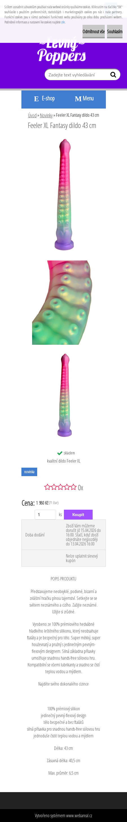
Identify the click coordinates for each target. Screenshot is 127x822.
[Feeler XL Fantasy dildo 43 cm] (63, 141)
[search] (114, 75)
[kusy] (45, 515)
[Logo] (63, 50)
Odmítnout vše (94, 31)
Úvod (32, 115)
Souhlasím (114, 31)
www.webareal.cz (79, 815)
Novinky (46, 115)
